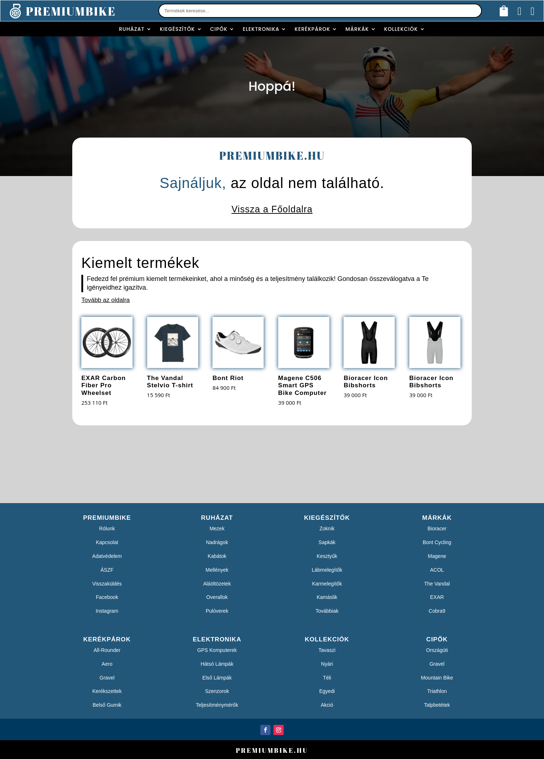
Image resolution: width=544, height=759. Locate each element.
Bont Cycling (437, 542)
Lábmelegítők (327, 570)
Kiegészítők (177, 29)
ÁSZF (107, 570)
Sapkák (327, 542)
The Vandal (437, 584)
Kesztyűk (327, 556)
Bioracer (436, 528)
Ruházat (132, 29)
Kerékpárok (312, 29)
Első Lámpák (217, 678)
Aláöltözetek (217, 584)
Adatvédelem (107, 556)
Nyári (327, 664)
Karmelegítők (327, 584)
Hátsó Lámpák (216, 664)
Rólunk (107, 528)
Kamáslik (327, 597)
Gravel (107, 678)
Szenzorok (217, 691)
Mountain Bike (437, 678)
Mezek (217, 528)
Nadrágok (217, 542)
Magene (437, 556)
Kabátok (217, 556)
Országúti (437, 650)
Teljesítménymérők (217, 705)
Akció (327, 705)
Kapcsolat (107, 542)
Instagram (107, 611)
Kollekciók (401, 29)
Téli (327, 678)
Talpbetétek (437, 705)
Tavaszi (327, 650)
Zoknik (327, 528)
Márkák (357, 29)
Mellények (217, 570)
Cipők (219, 29)
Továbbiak (327, 611)
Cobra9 (437, 611)
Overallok (217, 597)
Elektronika (261, 29)
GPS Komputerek (217, 650)
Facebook (107, 597)
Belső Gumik (107, 705)
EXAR (437, 597)
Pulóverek (217, 611)
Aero (107, 664)
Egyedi (327, 691)
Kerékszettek (107, 691)
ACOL (437, 570)
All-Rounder (107, 650)
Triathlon (437, 691)
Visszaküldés (107, 584)
